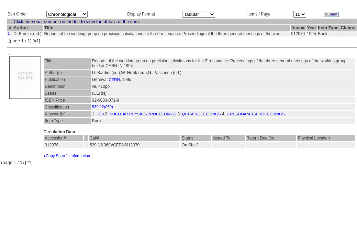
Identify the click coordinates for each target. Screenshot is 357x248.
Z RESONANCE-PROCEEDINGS (255, 114)
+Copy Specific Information (66, 156)
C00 (100, 114)
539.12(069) (102, 107)
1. (10, 53)
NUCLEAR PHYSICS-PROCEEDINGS (143, 114)
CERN (114, 80)
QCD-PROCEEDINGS (201, 114)
